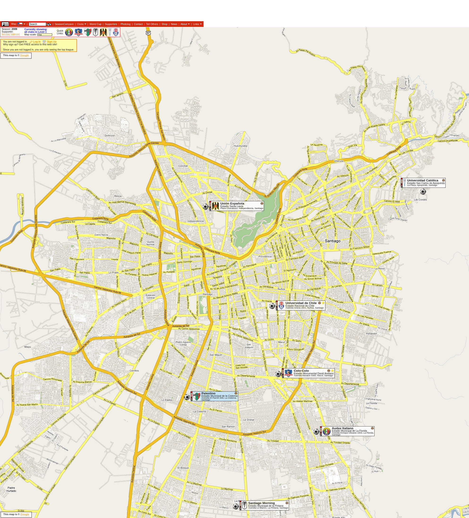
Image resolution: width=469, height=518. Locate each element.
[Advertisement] (86, 55)
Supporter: (7, 31)
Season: (9, 29)
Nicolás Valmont (11, 34)
